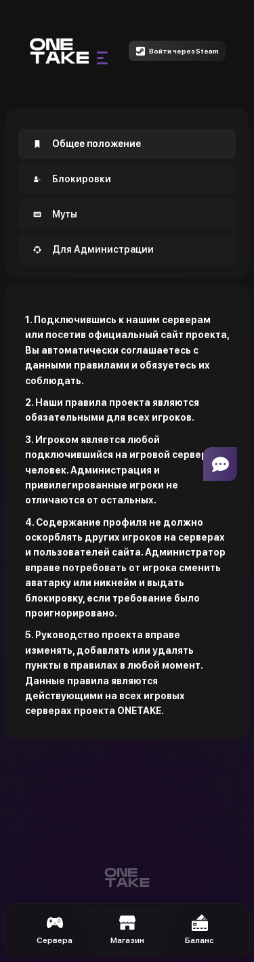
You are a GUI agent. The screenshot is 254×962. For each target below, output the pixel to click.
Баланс (199, 930)
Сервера (54, 930)
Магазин (127, 930)
